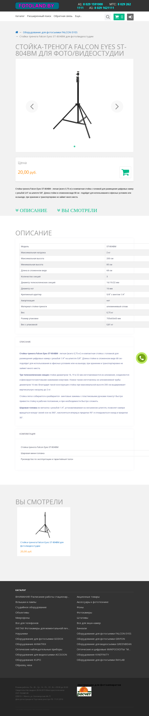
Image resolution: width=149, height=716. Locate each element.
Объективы (22, 612)
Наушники (21, 633)
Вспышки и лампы (25, 602)
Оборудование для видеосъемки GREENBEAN (104, 644)
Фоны (80, 607)
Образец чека (23, 665)
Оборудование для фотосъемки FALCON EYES (104, 633)
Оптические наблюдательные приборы (38, 649)
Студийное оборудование (31, 607)
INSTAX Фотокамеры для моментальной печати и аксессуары (43, 628)
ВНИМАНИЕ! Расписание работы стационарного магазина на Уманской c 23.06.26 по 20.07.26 (43, 596)
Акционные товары (88, 596)
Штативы (82, 617)
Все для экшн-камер (89, 623)
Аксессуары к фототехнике (92, 602)
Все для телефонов (26, 623)
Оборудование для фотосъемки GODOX (39, 638)
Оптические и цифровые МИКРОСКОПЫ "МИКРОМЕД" (105, 649)
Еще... (78, 16)
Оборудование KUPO (28, 659)
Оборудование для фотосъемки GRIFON (101, 638)
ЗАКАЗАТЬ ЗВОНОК (142, 358)
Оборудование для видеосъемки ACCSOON (41, 654)
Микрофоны (22, 617)
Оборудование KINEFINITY (93, 654)
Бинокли (82, 628)
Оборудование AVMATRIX (30, 644)
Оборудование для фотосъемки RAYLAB (101, 659)
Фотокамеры (84, 612)
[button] (32, 105)
